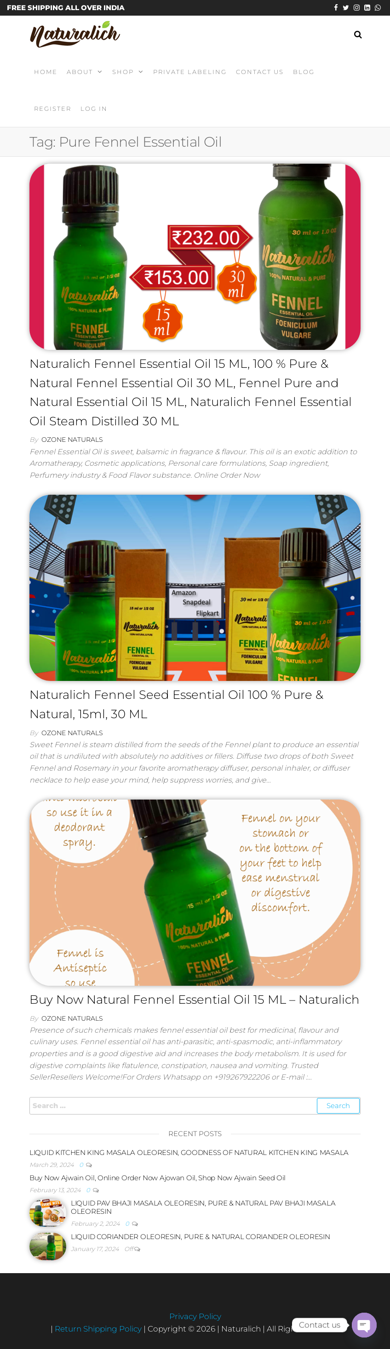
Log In (94, 108)
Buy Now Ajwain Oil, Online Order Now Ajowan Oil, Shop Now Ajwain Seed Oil (157, 1177)
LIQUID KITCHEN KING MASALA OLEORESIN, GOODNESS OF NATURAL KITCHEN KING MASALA (189, 1152)
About (80, 71)
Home (45, 71)
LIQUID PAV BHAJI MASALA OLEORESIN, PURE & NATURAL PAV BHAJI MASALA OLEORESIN (203, 1207)
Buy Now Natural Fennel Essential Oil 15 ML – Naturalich (194, 999)
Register (52, 108)
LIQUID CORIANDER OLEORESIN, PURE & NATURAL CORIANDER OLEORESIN (200, 1236)
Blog (304, 71)
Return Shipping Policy (99, 1328)
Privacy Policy (195, 1316)
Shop (123, 71)
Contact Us (260, 71)
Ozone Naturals (72, 439)
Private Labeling (190, 71)
